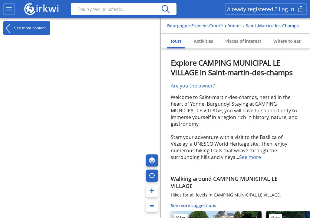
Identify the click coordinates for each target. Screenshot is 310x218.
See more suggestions (193, 205)
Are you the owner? (193, 85)
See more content (24, 28)
